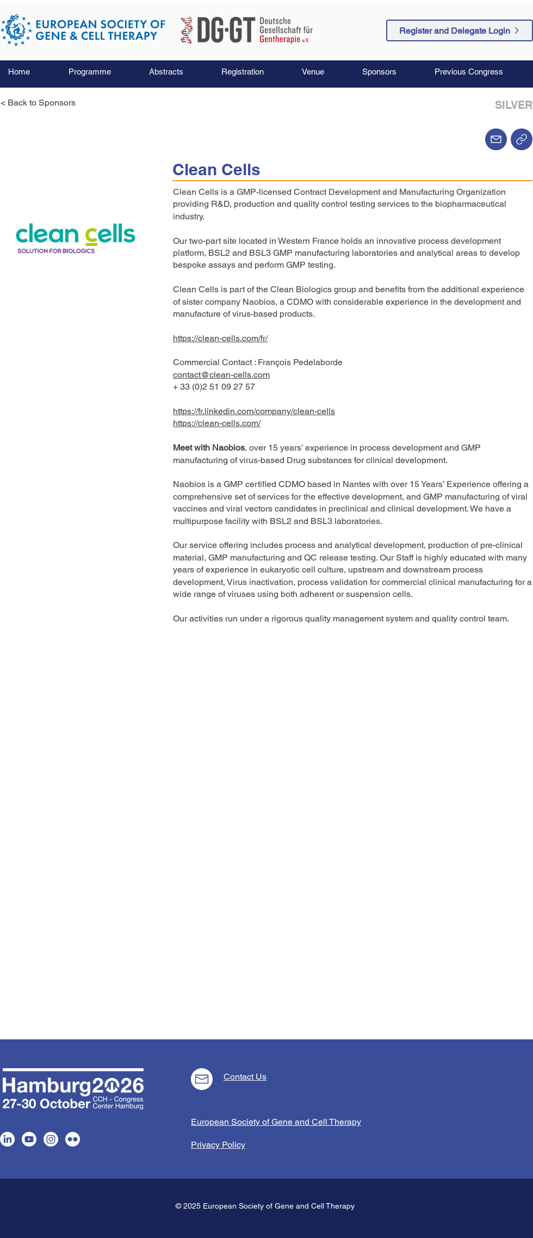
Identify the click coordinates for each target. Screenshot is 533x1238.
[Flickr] (72, 1139)
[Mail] (496, 139)
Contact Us (245, 1076)
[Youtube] (29, 1139)
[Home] (521, 139)
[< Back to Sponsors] (41, 103)
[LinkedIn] (7, 1139)
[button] (100, 72)
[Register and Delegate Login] (459, 30)
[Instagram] (51, 1139)
